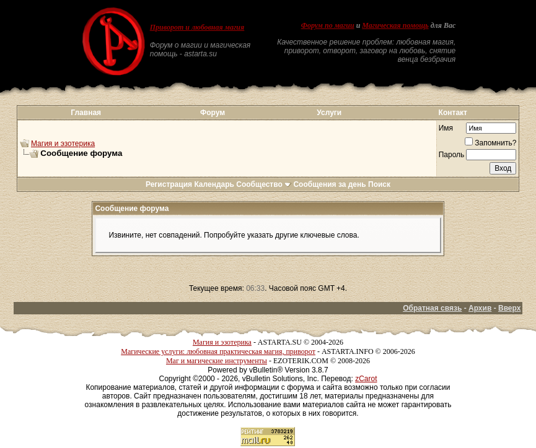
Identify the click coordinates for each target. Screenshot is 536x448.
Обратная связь (432, 308)
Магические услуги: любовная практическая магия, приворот (218, 351)
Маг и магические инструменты (216, 360)
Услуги (329, 112)
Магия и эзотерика (63, 143)
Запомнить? (490, 143)
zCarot (366, 378)
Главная (86, 112)
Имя (446, 128)
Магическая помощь (395, 25)
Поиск (379, 184)
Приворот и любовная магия (197, 27)
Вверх (509, 308)
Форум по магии (327, 25)
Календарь (214, 184)
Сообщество (263, 184)
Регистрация (169, 184)
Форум (212, 112)
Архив (479, 308)
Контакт (453, 112)
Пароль (452, 154)
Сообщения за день (329, 184)
